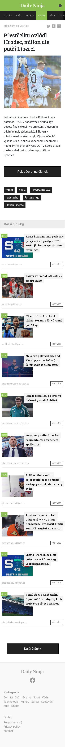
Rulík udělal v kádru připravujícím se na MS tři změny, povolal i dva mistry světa (44, 481)
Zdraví (35, 701)
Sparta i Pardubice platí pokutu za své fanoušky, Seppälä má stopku (41, 559)
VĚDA (52, 15)
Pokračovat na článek (32, 171)
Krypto (15, 706)
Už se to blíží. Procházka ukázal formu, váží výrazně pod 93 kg (44, 320)
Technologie (11, 701)
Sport (4, 236)
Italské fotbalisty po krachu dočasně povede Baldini (43, 398)
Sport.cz (24, 25)
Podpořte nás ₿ (12, 722)
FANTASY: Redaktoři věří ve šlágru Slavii (44, 278)
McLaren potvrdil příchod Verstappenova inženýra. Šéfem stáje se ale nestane (43, 360)
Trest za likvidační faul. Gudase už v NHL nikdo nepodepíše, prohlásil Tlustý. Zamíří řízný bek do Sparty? (44, 521)
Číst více (56, 264)
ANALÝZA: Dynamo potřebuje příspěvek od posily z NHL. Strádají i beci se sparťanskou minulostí (45, 243)
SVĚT (18, 15)
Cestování (47, 701)
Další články (32, 648)
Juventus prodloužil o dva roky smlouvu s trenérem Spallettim (42, 439)
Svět (17, 697)
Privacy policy (11, 726)
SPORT (41, 15)
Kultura (25, 701)
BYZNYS (30, 15)
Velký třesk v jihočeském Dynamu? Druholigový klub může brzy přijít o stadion (44, 599)
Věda (45, 697)
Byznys (27, 697)
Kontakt (8, 731)
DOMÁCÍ (7, 15)
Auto (6, 706)
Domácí (8, 697)
